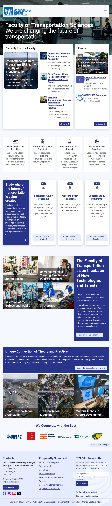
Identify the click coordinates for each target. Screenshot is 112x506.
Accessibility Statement (56, 502)
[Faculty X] (19, 494)
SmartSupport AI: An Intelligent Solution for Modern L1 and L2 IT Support (58, 78)
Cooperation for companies (51, 485)
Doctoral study (45, 466)
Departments (45, 470)
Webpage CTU (38, 502)
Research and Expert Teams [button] (88, 335)
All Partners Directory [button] (99, 445)
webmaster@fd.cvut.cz (88, 496)
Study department (47, 474)
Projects (42, 481)
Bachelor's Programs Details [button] (43, 237)
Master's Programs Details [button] (70, 237)
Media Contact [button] (9, 487)
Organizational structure (49, 488)
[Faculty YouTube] (14, 494)
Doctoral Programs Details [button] (97, 237)
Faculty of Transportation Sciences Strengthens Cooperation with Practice (59, 102)
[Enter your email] (92, 474)
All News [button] (63, 124)
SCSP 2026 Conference (95, 95)
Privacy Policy (74, 502)
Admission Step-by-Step (49, 462)
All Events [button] (99, 124)
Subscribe (81, 484)
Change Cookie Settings (91, 502)
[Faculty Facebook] (4, 494)
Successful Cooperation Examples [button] (90, 368)
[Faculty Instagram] (9, 494)
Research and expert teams (51, 477)
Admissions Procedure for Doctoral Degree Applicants (59, 56)
